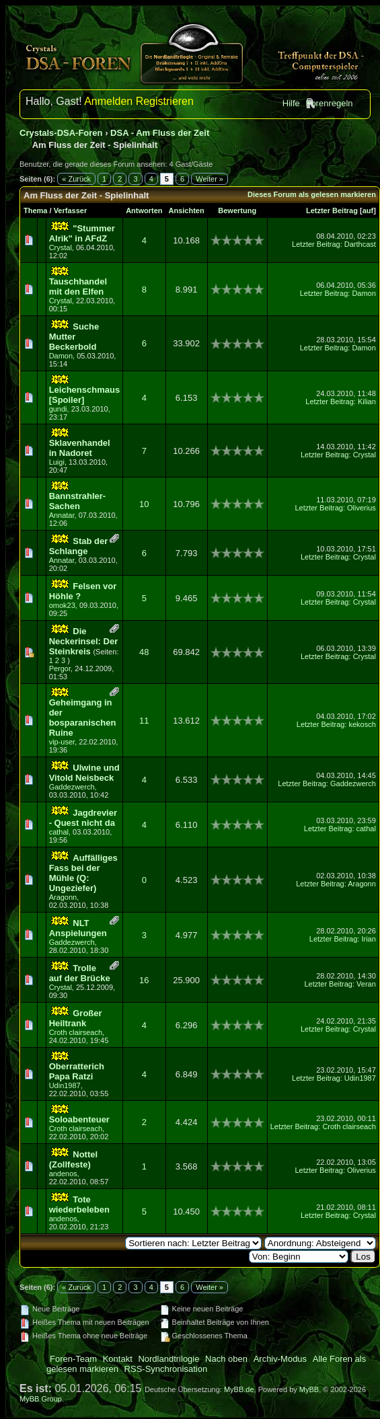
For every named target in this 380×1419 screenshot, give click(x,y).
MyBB (309, 1389)
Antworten (144, 210)
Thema (35, 210)
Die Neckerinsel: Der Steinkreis (83, 641)
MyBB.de (239, 1389)
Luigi (57, 462)
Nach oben (226, 1359)
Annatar (62, 515)
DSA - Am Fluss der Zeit (159, 133)
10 (144, 504)
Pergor (60, 668)
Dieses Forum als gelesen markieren (312, 194)
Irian (368, 939)
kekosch (362, 724)
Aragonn (63, 897)
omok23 (62, 605)
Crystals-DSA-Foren (61, 133)
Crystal (60, 247)
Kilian (367, 401)
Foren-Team (73, 1359)
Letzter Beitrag (332, 210)
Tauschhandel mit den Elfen (78, 286)
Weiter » (209, 179)
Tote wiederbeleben (79, 1204)
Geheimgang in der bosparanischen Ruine (82, 717)
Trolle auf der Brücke (79, 973)
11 (144, 721)
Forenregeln (328, 103)
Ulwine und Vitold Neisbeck (84, 773)
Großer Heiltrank (75, 1018)
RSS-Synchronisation (166, 1369)
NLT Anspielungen (78, 928)
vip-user (62, 742)
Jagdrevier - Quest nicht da (83, 818)
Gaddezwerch (72, 787)
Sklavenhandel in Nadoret (79, 448)
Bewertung (237, 210)
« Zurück (76, 179)
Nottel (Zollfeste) (73, 1159)
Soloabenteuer (79, 1119)
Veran (366, 984)
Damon (363, 293)
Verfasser (70, 210)
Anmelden (108, 101)
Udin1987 (65, 1085)
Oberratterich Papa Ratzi (76, 1071)
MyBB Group (41, 1399)
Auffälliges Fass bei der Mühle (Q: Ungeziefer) (83, 873)
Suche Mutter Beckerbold (74, 336)
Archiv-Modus (280, 1359)
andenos (63, 1173)
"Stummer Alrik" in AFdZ (82, 233)
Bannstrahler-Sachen (77, 501)
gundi (58, 409)
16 (144, 980)
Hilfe (291, 103)
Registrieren (165, 101)
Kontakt (117, 1359)
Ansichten (186, 210)
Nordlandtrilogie (168, 1359)
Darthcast (360, 244)
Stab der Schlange (78, 546)
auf (368, 210)
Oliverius (361, 508)
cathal (59, 832)
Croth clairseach (75, 1032)
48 (144, 652)
